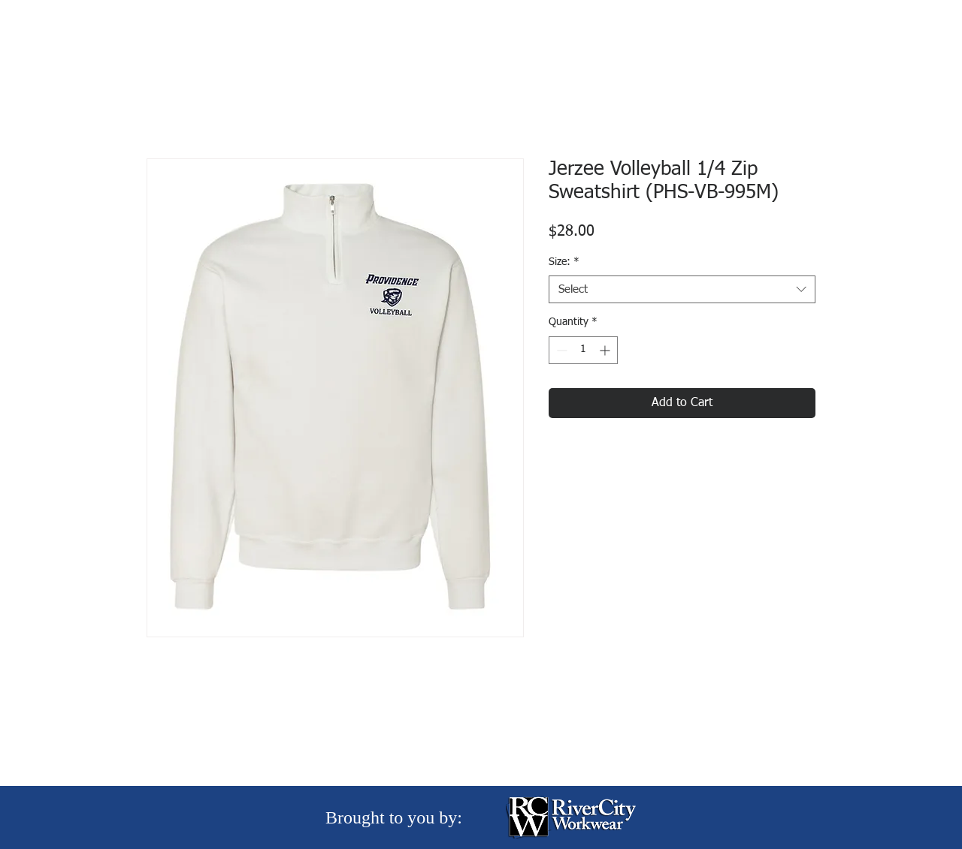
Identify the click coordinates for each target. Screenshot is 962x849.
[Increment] (606, 350)
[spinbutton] (583, 350)
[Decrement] (560, 350)
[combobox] (682, 289)
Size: (564, 262)
